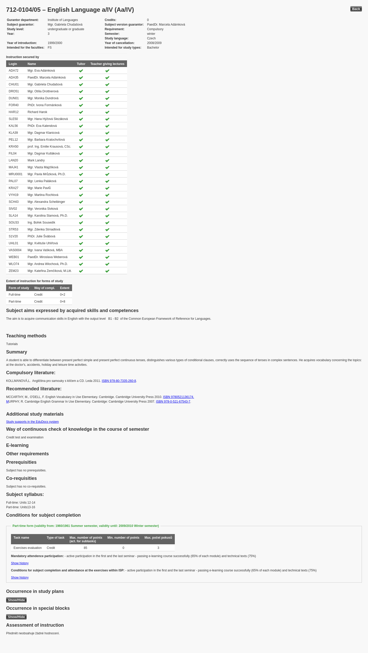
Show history (20, 563)
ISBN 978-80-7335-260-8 (119, 381)
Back (356, 9)
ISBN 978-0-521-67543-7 (173, 401)
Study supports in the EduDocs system (32, 422)
